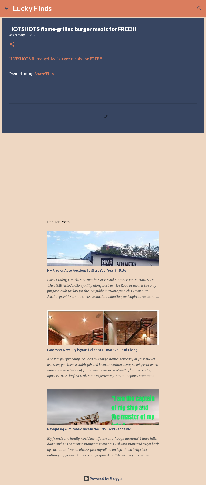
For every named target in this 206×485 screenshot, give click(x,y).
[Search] (58, 8)
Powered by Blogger (103, 478)
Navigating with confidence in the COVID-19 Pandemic (89, 429)
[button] (12, 44)
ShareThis (44, 73)
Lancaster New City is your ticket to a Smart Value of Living (92, 350)
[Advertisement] (103, 172)
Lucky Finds (32, 8)
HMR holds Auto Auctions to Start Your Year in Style (86, 270)
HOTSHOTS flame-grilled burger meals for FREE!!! (55, 59)
